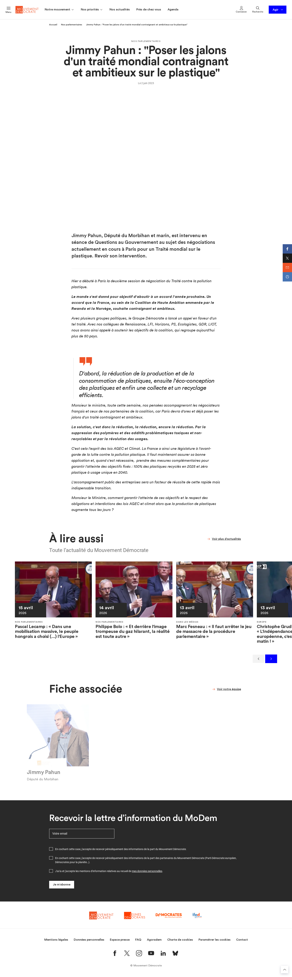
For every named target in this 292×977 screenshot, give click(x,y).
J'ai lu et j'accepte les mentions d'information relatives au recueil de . (109, 871)
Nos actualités (120, 9)
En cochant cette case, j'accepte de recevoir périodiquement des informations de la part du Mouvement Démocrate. (121, 849)
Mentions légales (56, 939)
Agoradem (154, 939)
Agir (278, 9)
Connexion (241, 9)
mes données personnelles (147, 871)
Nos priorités (92, 9)
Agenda (173, 9)
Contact (242, 939)
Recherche (257, 9)
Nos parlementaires (71, 24)
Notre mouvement (59, 9)
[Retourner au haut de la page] (284, 969)
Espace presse (120, 939)
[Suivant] (271, 659)
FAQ (138, 939)
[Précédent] (258, 659)
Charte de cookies (180, 939)
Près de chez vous (148, 9)
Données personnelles (89, 939)
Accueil (53, 24)
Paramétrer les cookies (215, 939)
